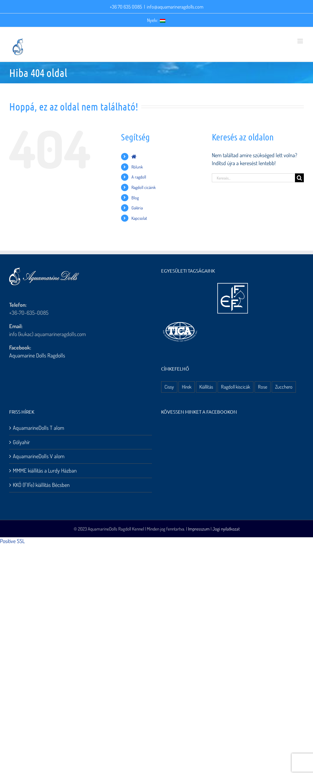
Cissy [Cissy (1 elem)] (169, 386)
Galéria (137, 207)
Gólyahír (21, 442)
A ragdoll (138, 176)
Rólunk (137, 166)
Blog (135, 197)
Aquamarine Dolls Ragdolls (37, 355)
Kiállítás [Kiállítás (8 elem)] (206, 386)
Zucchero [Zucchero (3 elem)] (284, 386)
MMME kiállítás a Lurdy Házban (45, 470)
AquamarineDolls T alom (38, 427)
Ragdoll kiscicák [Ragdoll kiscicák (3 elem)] (235, 386)
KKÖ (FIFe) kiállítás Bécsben (41, 484)
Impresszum (199, 529)
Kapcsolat (139, 218)
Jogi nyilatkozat (226, 529)
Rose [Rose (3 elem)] (262, 386)
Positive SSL (12, 541)
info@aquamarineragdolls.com (175, 7)
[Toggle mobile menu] (300, 41)
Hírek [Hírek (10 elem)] (186, 386)
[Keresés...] (253, 177)
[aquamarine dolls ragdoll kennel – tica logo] (180, 322)
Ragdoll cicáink (143, 187)
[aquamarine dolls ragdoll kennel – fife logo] (232, 285)
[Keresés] (299, 177)
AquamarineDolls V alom (38, 456)
